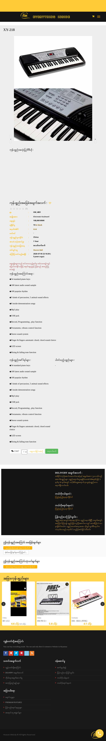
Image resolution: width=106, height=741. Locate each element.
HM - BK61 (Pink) (79, 621)
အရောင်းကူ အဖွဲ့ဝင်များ (13, 712)
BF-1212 (6, 621)
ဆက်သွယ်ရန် (61, 667)
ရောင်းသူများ (10, 697)
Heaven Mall (38, 250)
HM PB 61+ (42, 621)
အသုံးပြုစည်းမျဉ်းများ (12, 683)
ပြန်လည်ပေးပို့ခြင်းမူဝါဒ (65, 672)
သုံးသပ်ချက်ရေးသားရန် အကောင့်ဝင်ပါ (20, 566)
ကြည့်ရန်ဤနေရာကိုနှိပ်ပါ (64, 497)
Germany (75, 618)
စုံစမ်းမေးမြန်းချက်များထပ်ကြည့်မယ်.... (16, 552)
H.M (35, 229)
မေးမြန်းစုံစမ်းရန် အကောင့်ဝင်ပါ (18, 548)
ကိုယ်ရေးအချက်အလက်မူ (13, 677)
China (5, 618)
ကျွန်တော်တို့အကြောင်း (13, 667)
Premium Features (13, 702)
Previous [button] (3, 604)
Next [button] (102, 604)
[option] (18, 603)
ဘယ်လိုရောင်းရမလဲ (64, 683)
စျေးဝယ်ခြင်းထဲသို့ (36, 451)
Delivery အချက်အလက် (14, 672)
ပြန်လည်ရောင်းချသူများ (13, 707)
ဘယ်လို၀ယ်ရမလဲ (63, 677)
